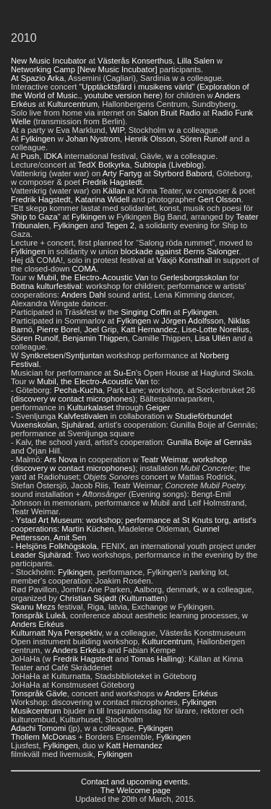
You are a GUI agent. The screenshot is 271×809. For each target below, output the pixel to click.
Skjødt (104, 598)
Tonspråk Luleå (38, 615)
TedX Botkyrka (103, 164)
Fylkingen (38, 138)
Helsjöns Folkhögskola (56, 546)
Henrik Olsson (149, 138)
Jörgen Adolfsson (192, 320)
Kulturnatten (143, 598)
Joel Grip (100, 329)
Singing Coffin (146, 312)
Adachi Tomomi (38, 728)
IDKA (52, 156)
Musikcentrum (36, 710)
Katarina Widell (102, 199)
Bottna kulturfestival (46, 286)
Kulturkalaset (90, 407)
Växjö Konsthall (184, 260)
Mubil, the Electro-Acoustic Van (93, 277)
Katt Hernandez (149, 329)
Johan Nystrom (93, 138)
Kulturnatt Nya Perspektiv (56, 632)
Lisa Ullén (213, 338)
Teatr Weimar (165, 459)
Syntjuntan (85, 355)
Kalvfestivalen (83, 416)
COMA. (85, 268)
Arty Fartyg (122, 173)
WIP (117, 130)
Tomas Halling (156, 658)
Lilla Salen (196, 60)
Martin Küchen (87, 528)
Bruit (168, 112)
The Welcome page (135, 790)
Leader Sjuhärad (41, 554)
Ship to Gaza (34, 216)
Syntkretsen (42, 355)
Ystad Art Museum (49, 520)
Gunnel (207, 528)
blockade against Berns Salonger (180, 251)
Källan (114, 190)
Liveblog (186, 164)
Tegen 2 (120, 225)
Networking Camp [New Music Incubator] (84, 69)
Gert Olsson (219, 199)
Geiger (158, 407)
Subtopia (150, 164)
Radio (189, 112)
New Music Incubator (48, 60)
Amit (62, 537)
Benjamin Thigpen (95, 338)
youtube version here (122, 95)
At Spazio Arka (37, 78)
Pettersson (30, 537)
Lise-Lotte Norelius (215, 329)
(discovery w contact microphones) (73, 398)
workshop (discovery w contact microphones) (119, 463)
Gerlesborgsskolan (193, 277)
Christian (75, 598)
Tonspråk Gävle (39, 693)
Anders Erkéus (37, 624)
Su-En (124, 372)
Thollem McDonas (43, 736)
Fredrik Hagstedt (41, 199)
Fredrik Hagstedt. (113, 182)
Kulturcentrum (72, 104)
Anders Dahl (83, 294)
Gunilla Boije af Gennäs (209, 442)
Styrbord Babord (182, 173)
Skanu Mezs (33, 606)
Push (30, 156)
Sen (79, 537)
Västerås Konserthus (135, 60)
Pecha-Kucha (78, 390)
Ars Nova (60, 459)
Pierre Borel (58, 329)
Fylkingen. (200, 312)
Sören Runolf (203, 138)
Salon (147, 112)
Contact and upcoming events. (135, 781)
